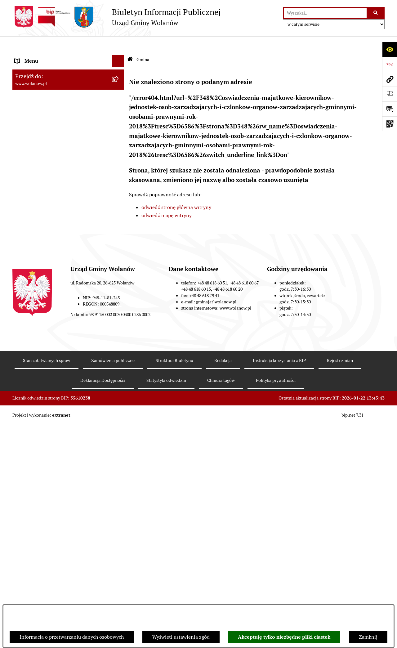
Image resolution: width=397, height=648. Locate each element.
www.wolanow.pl (235, 539)
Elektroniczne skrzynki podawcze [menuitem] (51, 412)
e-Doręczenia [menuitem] (29, 399)
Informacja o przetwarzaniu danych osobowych (72, 637)
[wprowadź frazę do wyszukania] (325, 13)
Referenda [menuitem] (26, 337)
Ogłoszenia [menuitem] (27, 201)
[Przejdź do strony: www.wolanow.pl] (389, 79)
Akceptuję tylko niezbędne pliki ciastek (284, 637)
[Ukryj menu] (118, 44)
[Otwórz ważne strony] (389, 94)
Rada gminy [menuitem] (28, 163)
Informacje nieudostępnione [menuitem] (46, 424)
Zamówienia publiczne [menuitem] (40, 300)
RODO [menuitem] (22, 57)
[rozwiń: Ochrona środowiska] (119, 350)
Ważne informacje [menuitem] (35, 151)
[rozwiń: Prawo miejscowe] (119, 213)
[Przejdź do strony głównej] (116, 17)
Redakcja (223, 591)
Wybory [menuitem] (23, 325)
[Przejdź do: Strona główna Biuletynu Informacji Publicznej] (130, 43)
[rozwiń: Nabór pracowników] (119, 375)
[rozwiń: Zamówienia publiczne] (119, 300)
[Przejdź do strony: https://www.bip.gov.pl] (389, 64)
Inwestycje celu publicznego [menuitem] (46, 312)
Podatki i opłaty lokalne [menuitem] (41, 238)
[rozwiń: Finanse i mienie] (119, 226)
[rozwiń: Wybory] (119, 325)
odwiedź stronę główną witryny (176, 191)
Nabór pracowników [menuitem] (37, 374)
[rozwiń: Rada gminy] (119, 164)
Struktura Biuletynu (174, 591)
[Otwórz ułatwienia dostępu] (389, 49)
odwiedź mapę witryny (166, 198)
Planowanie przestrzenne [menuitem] (43, 287)
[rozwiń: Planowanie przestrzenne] (119, 288)
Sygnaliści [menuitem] (26, 387)
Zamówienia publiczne (113, 591)
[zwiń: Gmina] (119, 69)
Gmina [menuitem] (22, 69)
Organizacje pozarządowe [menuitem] (43, 362)
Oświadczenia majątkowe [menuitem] (43, 263)
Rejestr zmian (340, 591)
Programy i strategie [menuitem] (37, 275)
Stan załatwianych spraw (46, 591)
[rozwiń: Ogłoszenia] (119, 201)
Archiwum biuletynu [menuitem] (37, 436)
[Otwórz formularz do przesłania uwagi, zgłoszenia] (389, 108)
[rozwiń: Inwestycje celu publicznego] (119, 313)
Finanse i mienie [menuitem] (33, 225)
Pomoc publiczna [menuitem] (34, 250)
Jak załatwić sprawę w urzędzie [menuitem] (49, 188)
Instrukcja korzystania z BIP (279, 591)
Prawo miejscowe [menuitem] (34, 213)
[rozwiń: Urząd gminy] (119, 176)
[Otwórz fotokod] (389, 123)
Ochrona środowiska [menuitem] (37, 349)
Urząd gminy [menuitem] (29, 176)
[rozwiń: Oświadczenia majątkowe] (119, 263)
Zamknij (368, 637)
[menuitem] (68, 85)
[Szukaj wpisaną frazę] (376, 13)
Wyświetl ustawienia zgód (181, 637)
